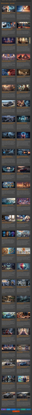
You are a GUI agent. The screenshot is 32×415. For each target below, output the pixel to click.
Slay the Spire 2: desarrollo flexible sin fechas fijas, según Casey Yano (23, 108)
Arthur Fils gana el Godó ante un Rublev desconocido (23, 29)
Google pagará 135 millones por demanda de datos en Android (22, 123)
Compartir (4, 409)
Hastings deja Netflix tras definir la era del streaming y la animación (8, 13)
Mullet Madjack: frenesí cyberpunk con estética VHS (23, 205)
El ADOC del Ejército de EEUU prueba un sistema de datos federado (8, 174)
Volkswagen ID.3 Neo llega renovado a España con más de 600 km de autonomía (23, 367)
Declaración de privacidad (14, 413)
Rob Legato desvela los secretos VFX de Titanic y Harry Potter (8, 189)
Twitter (9, 409)
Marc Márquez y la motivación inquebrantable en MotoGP (7, 336)
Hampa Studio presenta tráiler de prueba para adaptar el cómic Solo (23, 61)
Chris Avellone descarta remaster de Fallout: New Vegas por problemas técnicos (23, 92)
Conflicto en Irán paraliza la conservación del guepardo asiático (22, 189)
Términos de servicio (19, 413)
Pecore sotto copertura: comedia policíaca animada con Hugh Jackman (8, 383)
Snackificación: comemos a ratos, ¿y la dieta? (8, 255)
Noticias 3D (3, 0)
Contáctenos (9, 413)
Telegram (27, 409)
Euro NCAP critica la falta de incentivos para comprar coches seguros (23, 383)
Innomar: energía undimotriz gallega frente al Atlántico (8, 205)
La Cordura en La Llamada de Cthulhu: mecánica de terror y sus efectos (8, 271)
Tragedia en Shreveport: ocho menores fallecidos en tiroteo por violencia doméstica (23, 320)
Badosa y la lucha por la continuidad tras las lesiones (23, 13)
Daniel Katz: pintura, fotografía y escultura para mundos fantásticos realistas (7, 287)
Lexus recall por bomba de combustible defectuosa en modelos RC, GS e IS (8, 123)
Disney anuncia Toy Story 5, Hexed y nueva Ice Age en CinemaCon (7, 29)
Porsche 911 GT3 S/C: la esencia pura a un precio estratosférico (23, 174)
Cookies (23, 413)
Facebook (13, 409)
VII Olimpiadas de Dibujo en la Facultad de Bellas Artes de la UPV (23, 77)
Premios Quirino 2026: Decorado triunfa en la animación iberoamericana (8, 45)
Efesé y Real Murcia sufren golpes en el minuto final (8, 77)
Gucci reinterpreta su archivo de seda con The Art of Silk (23, 352)
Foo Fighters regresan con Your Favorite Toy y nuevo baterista (8, 352)
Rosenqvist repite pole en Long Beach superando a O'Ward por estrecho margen (8, 367)
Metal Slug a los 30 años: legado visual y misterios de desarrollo (8, 92)
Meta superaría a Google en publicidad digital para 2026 (8, 238)
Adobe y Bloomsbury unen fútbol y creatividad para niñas (22, 222)
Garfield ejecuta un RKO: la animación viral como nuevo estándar (8, 61)
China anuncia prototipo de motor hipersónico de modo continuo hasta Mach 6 (23, 157)
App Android (10, 0)
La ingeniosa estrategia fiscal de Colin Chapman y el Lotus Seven (8, 303)
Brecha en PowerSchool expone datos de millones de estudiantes (23, 139)
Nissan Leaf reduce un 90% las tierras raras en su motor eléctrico (8, 319)
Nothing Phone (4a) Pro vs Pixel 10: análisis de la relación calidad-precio (23, 287)
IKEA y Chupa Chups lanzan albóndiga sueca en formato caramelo (23, 255)
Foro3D (6, 0)
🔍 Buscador (14, 0)
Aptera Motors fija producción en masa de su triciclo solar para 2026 (8, 108)
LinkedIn (18, 409)
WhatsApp (23, 409)
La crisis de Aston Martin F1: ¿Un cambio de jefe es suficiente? (23, 303)
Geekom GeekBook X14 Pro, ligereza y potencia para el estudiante (7, 222)
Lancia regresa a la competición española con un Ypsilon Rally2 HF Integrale (22, 400)
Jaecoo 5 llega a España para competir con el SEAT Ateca (8, 399)
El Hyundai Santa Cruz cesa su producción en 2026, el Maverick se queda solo (7, 157)
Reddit (16, 411)
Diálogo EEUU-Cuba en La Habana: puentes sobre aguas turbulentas (22, 45)
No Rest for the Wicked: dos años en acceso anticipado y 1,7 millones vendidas (8, 139)
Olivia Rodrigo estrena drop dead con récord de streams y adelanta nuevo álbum (23, 336)
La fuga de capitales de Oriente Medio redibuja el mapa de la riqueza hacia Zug (23, 238)
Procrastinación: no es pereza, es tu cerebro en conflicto (22, 271)
